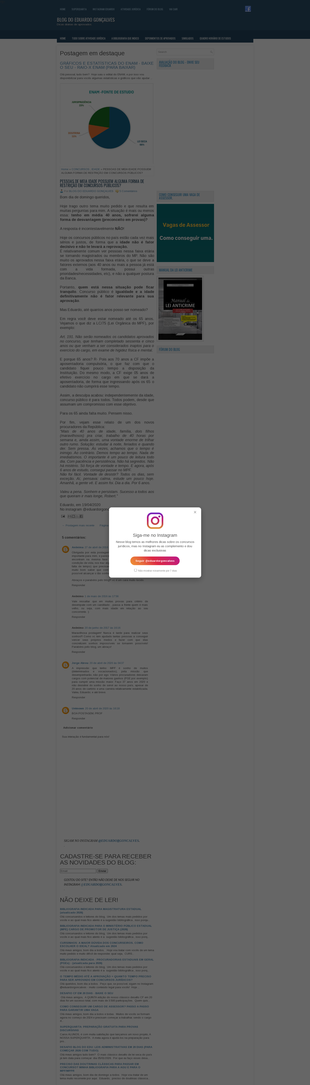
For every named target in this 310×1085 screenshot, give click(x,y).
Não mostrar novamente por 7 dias (155, 570)
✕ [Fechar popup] (195, 512)
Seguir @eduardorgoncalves (155, 560)
